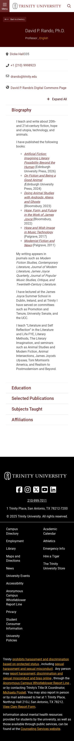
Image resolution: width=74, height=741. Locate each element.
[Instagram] (28, 491)
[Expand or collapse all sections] (57, 101)
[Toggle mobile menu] (4, 6)
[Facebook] (20, 491)
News (10, 568)
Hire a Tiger (51, 556)
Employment (15, 541)
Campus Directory (12, 531)
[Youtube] (45, 491)
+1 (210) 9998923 (23, 65)
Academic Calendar (50, 531)
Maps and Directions (13, 558)
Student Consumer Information (14, 624)
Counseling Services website (40, 729)
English (43, 38)
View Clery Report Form (19, 707)
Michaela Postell (14, 692)
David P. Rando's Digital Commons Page (38, 88)
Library (11, 548)
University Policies (13, 638)
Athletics (49, 541)
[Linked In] (54, 491)
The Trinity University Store (54, 566)
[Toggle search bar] (69, 6)
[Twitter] (37, 491)
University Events (18, 576)
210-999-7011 (37, 500)
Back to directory (17, 19)
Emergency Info (54, 548)
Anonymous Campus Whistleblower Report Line (16, 597)
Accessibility (14, 583)
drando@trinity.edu (24, 76)
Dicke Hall (17, 54)
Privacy (11, 612)
